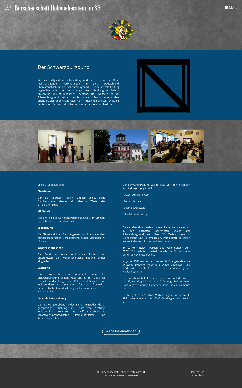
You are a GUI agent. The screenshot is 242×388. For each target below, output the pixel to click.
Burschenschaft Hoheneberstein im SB (57, 7)
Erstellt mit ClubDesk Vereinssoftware (121, 375)
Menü (231, 8)
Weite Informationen (121, 331)
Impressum (197, 372)
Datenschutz (197, 375)
